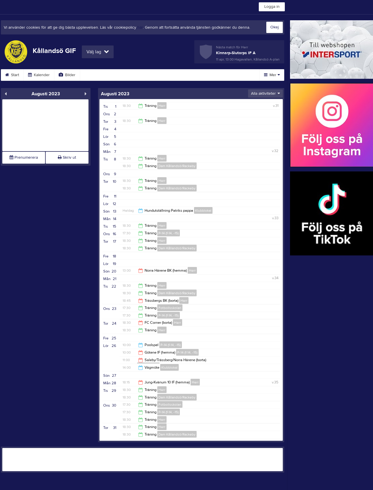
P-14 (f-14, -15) (168, 233)
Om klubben (187, 75)
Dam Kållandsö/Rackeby (176, 166)
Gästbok (120, 75)
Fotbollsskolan (169, 308)
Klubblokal (203, 210)
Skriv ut (67, 157)
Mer (272, 75)
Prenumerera (24, 157)
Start (12, 75)
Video (92, 75)
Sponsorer (152, 75)
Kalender (39, 75)
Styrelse (219, 75)
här (140, 27)
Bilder (67, 75)
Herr (161, 105)
